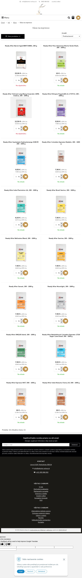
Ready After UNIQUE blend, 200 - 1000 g (21, 335)
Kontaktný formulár (41, 498)
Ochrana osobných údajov (41, 513)
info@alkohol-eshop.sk (29, 1)
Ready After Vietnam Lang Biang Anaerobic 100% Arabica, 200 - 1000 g (21, 95)
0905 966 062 (45, 1)
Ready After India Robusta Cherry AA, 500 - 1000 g (61, 383)
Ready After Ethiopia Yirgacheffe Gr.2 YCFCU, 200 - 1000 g (61, 95)
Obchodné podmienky (41, 489)
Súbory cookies (41, 516)
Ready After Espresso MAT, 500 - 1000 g (21, 383)
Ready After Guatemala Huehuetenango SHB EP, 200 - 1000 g (21, 143)
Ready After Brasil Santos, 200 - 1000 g (61, 190)
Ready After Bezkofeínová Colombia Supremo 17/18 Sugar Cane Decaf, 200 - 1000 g (61, 335)
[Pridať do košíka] (25, 80)
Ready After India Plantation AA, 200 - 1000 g (21, 190)
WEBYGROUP (63, 530)
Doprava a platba (41, 494)
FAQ (41, 500)
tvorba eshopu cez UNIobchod (38, 530)
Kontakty (41, 522)
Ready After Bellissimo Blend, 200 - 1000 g (21, 238)
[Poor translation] (7, 544)
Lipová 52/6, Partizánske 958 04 (41, 465)
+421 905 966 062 (42, 472)
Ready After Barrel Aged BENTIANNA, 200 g (21, 46)
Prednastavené (68, 36)
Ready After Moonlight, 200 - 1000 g (61, 286)
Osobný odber (41, 496)
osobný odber (56, 1)
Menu (5, 17)
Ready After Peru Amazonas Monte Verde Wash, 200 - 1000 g (61, 46)
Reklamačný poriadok (41, 491)
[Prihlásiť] (73, 17)
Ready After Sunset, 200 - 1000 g (21, 286)
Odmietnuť (41, 571)
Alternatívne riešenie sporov (41, 511)
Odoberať (75, 445)
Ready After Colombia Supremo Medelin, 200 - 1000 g (61, 143)
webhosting (49, 530)
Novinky (41, 518)
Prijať (21, 571)
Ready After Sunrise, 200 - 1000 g (61, 238)
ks (19, 80)
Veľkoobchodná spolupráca (41, 520)
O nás (41, 487)
